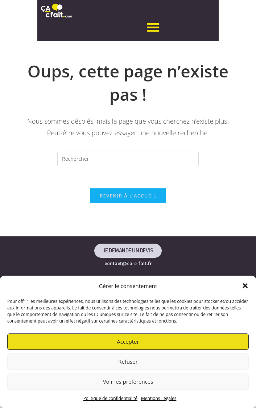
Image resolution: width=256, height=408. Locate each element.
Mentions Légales (158, 398)
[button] (245, 285)
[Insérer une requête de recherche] (128, 159)
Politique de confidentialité (110, 398)
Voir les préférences (128, 381)
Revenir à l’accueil (128, 195)
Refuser (128, 361)
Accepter (128, 341)
